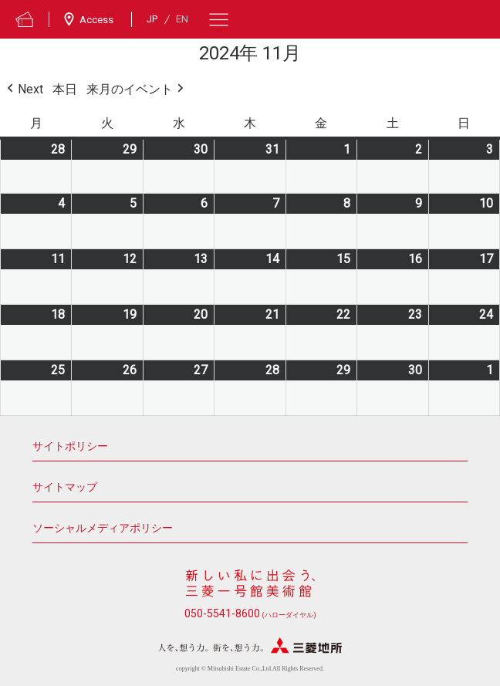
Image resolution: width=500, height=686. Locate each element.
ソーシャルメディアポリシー (102, 528)
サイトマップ (64, 487)
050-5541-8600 (250, 613)
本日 (64, 89)
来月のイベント (136, 89)
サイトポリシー (70, 446)
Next (23, 89)
